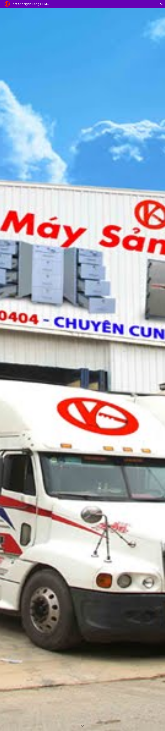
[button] (161, 4)
